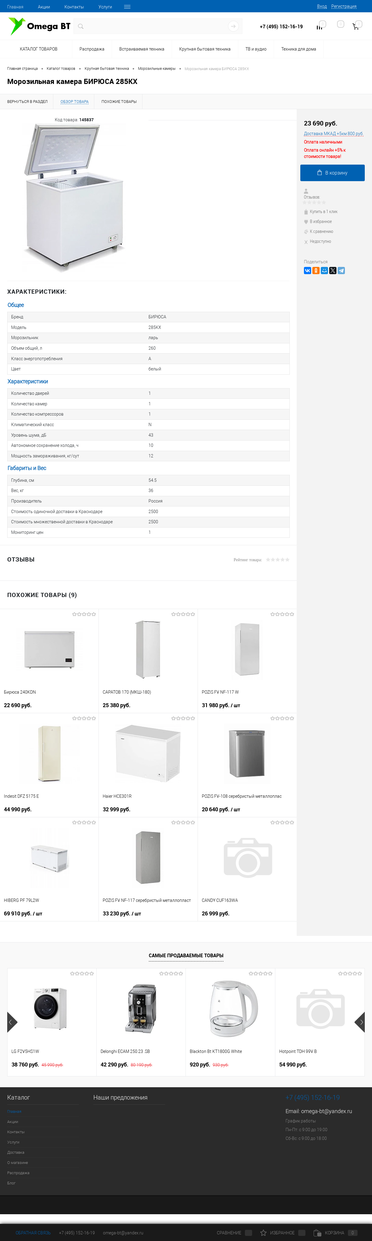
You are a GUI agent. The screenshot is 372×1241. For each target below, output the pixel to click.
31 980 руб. (221, 701)
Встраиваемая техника (141, 49)
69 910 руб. (23, 910)
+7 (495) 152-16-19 (281, 26)
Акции (44, 7)
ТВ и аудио (256, 49)
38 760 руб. (37, 1061)
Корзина (336, 1232)
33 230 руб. (122, 910)
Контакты (74, 7)
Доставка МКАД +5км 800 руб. (334, 133)
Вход (322, 6)
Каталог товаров (37, 49)
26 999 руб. (216, 910)
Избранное (282, 1232)
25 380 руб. (116, 701)
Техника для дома (298, 49)
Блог (11, 1179)
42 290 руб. (126, 1061)
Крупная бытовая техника (205, 49)
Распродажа (92, 49)
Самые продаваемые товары (186, 951)
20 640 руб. (221, 806)
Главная (15, 7)
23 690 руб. (320, 123)
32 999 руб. (116, 806)
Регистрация (344, 6)
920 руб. (209, 1061)
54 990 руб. (293, 1061)
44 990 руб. (18, 806)
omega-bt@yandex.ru (326, 1107)
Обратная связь (29, 1232)
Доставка (15, 1149)
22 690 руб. (18, 701)
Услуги (105, 7)
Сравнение (229, 1232)
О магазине (17, 1159)
